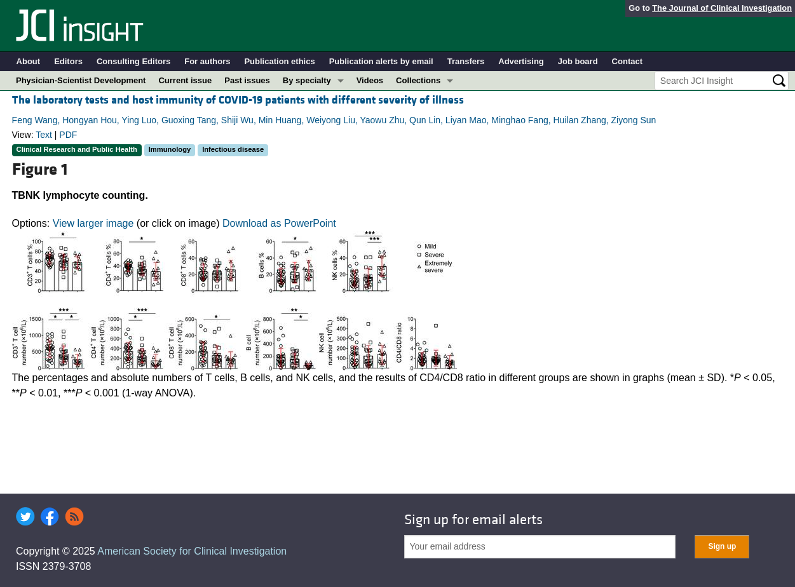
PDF (68, 135)
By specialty (307, 80)
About (29, 61)
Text (44, 135)
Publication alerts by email (381, 61)
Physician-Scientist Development (81, 80)
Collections (418, 80)
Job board (578, 61)
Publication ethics (279, 61)
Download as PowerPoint (279, 223)
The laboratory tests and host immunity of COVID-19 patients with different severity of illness (238, 100)
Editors (68, 61)
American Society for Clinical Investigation (192, 551)
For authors (207, 61)
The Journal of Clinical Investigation (722, 8)
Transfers (466, 61)
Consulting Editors (133, 61)
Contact (627, 61)
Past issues (247, 80)
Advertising (521, 61)
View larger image (93, 223)
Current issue (185, 80)
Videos (370, 80)
